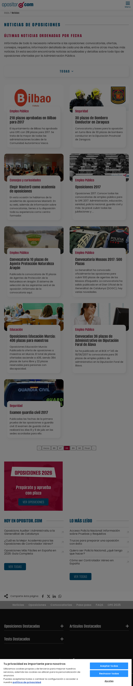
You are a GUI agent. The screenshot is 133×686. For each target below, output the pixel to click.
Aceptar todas (109, 666)
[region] (66, 672)
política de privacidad (27, 682)
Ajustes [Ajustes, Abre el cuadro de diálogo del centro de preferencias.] (109, 681)
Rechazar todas (109, 673)
